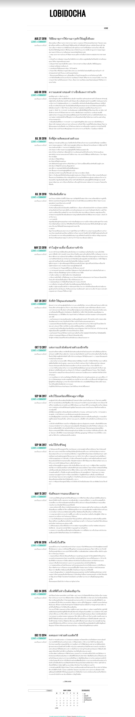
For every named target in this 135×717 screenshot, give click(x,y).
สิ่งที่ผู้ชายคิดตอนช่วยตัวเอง (64, 138)
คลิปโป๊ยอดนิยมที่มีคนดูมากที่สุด (66, 396)
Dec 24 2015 (40, 591)
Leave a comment (38, 41)
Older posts (67, 681)
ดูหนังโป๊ (86, 695)
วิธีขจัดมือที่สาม (57, 194)
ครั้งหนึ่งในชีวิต (57, 542)
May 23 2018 (40, 247)
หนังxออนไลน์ (87, 698)
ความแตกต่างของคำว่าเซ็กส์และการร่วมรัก (72, 92)
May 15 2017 (40, 493)
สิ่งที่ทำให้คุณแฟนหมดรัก (62, 301)
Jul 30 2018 (40, 138)
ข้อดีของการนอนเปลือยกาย (64, 493)
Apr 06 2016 (40, 542)
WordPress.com (81, 716)
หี (84, 702)
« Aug (56, 708)
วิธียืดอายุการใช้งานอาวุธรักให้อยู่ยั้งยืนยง (71, 38)
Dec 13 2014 (40, 635)
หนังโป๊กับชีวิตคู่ (57, 445)
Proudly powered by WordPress (57, 716)
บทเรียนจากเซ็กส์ (40, 45)
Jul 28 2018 (40, 194)
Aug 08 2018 (40, 92)
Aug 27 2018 (40, 38)
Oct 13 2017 (40, 347)
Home (106, 28)
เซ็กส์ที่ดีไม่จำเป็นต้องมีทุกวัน (64, 591)
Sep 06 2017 (40, 396)
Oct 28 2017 (40, 301)
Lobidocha (68, 13)
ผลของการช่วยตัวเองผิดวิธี (63, 635)
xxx (85, 693)
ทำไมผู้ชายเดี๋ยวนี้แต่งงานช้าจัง (66, 247)
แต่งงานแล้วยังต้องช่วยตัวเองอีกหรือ (68, 347)
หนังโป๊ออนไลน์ (88, 700)
